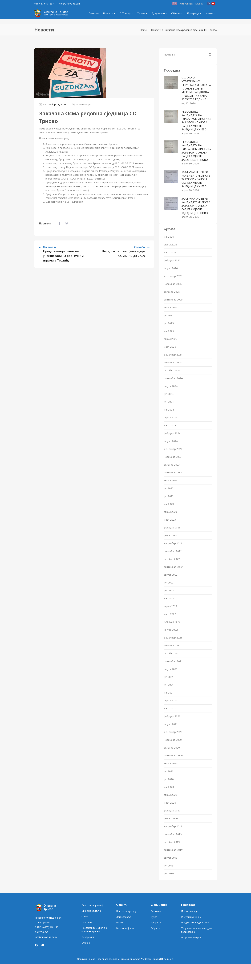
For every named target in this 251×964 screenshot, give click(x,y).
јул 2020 (169, 771)
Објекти (177, 13)
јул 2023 (169, 488)
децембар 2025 (173, 276)
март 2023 (170, 519)
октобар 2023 (172, 464)
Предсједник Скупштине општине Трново (94, 929)
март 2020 (170, 802)
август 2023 (171, 480)
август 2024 (171, 386)
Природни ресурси (191, 937)
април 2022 (170, 606)
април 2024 (170, 417)
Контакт (210, 13)
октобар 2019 (172, 842)
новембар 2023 (173, 456)
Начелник (86, 922)
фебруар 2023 (172, 527)
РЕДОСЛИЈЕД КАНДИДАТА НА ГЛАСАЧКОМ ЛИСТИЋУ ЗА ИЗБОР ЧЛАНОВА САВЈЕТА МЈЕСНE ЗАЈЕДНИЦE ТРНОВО (196, 151)
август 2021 (171, 669)
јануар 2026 (171, 268)
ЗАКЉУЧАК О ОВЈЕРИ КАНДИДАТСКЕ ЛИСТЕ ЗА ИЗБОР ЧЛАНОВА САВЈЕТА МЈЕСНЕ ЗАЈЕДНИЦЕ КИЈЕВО (196, 179)
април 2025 (170, 338)
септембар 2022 (173, 566)
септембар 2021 (173, 661)
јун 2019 (169, 873)
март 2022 (170, 614)
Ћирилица (186, 3)
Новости (109, 13)
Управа (142, 13)
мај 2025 (169, 331)
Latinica (199, 3)
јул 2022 (169, 582)
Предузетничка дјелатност (196, 922)
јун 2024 (169, 401)
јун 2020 (169, 779)
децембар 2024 (173, 354)
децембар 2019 (173, 826)
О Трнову (126, 13)
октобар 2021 (172, 653)
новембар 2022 (173, 551)
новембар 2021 (173, 645)
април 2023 (170, 511)
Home (143, 29)
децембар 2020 (173, 731)
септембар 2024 (173, 378)
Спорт (84, 916)
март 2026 (170, 252)
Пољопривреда (189, 911)
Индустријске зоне (191, 916)
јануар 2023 (171, 535)
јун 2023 (169, 496)
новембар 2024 (173, 362)
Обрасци (155, 928)
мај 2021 (169, 692)
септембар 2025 (173, 299)
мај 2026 (169, 236)
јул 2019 (169, 865)
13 (174, 3)
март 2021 (170, 708)
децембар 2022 (173, 543)
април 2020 (170, 794)
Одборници (87, 936)
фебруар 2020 (172, 810)
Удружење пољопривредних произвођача (196, 930)
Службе (85, 942)
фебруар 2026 (172, 260)
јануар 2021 (171, 724)
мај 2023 (169, 504)
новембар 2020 (173, 739)
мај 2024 (169, 409)
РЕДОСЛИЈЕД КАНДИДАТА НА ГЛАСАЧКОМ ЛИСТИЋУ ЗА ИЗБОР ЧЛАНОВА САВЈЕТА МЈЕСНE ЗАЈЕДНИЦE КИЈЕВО (196, 120)
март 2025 (170, 346)
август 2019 (171, 857)
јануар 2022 (171, 629)
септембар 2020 (173, 755)
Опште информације (92, 905)
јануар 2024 (171, 441)
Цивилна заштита (91, 910)
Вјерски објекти (125, 928)
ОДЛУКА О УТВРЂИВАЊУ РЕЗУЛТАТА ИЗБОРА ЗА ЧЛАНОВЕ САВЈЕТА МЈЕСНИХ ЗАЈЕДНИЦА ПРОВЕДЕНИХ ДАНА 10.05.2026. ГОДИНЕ (196, 88)
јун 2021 (169, 684)
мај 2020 (169, 786)
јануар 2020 (171, 818)
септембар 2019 (173, 849)
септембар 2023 (173, 472)
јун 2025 (169, 323)
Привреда (194, 13)
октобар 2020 (172, 747)
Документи (159, 13)
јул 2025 (169, 315)
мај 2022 (169, 598)
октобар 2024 (172, 370)
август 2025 (171, 307)
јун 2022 (169, 590)
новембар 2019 (173, 834)
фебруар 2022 (172, 621)
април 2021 (170, 700)
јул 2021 (169, 676)
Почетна (94, 13)
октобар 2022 (172, 559)
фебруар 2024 (172, 433)
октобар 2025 (172, 291)
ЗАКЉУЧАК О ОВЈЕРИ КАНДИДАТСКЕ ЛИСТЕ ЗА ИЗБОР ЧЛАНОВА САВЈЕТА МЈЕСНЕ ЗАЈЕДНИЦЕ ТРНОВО (196, 206)
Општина (156, 911)
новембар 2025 (173, 283)
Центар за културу (126, 911)
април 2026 (170, 244)
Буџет (154, 916)
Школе (120, 922)
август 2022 (171, 574)
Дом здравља (123, 916)
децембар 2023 (173, 448)
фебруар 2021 (172, 716)
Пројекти (156, 922)
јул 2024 (169, 393)
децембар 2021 (173, 637)
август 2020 (171, 763)
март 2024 (170, 425)
